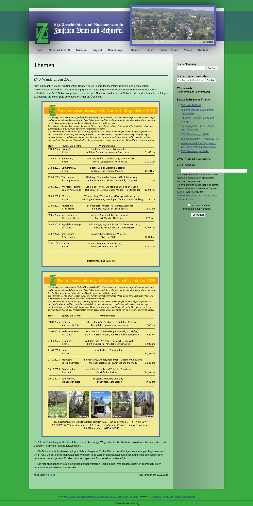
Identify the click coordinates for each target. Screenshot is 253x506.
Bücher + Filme (169, 50)
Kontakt (203, 50)
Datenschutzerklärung (185, 497)
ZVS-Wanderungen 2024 (195, 151)
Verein (188, 50)
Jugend (97, 50)
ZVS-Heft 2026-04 (191, 105)
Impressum (168, 497)
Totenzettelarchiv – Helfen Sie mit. (200, 138)
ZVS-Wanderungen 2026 (195, 134)
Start (40, 50)
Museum (81, 50)
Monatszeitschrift (59, 50)
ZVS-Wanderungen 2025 (53, 79)
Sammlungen (116, 50)
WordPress (156, 497)
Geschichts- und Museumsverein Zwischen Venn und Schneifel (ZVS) (96, 497)
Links (150, 50)
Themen (135, 50)
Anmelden (134, 497)
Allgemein (50, 475)
